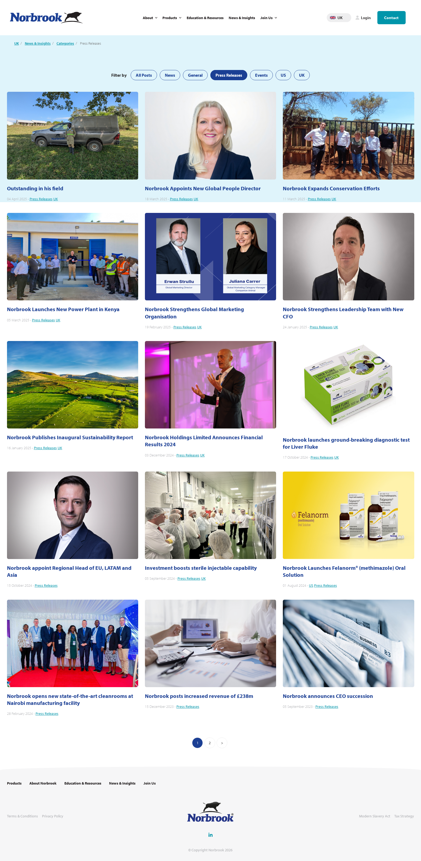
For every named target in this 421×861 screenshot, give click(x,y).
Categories (65, 43)
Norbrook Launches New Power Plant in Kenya (63, 309)
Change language (347, 18)
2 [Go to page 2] (210, 742)
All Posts (144, 75)
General (195, 75)
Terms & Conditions (22, 816)
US (283, 75)
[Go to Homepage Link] (46, 17)
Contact (391, 17)
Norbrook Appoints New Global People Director (203, 188)
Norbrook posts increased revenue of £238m (199, 696)
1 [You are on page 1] (198, 742)
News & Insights (242, 17)
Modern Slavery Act (374, 816)
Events (261, 75)
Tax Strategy (404, 816)
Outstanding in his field (35, 188)
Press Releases (228, 75)
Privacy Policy (52, 816)
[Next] (222, 742)
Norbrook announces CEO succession (328, 696)
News (170, 75)
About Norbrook (43, 783)
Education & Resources (205, 17)
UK (16, 43)
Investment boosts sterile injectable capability (201, 567)
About (148, 17)
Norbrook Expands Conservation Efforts (331, 188)
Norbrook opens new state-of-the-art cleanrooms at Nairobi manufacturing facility (70, 699)
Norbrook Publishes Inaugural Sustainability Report (70, 437)
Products (169, 17)
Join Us (266, 17)
